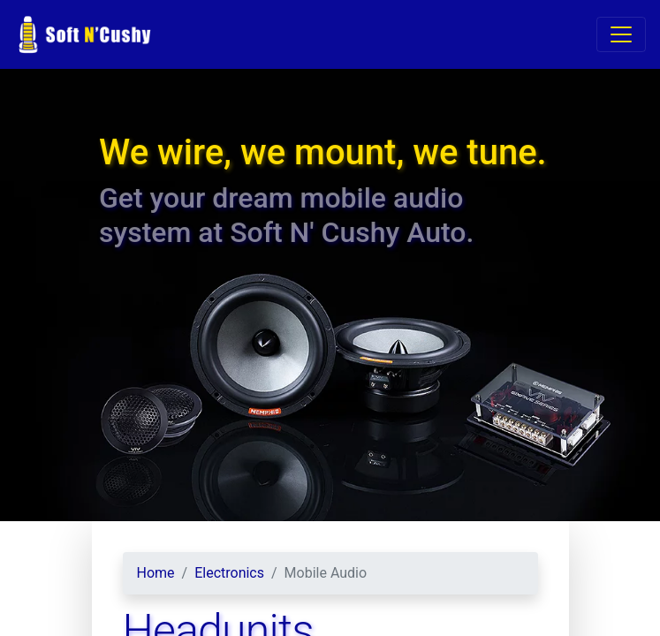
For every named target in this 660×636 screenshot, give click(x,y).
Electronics (229, 572)
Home (156, 572)
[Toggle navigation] (621, 34)
